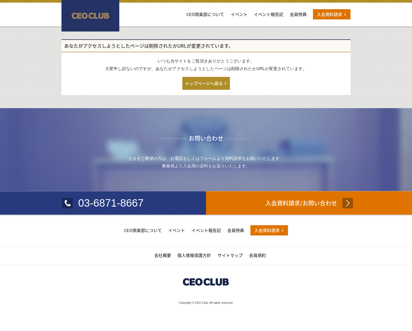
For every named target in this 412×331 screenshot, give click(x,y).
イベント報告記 (268, 14)
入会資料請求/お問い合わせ (301, 202)
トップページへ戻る (204, 83)
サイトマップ (230, 255)
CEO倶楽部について (205, 14)
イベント (239, 14)
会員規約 (257, 255)
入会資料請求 (329, 14)
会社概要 (162, 255)
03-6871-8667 (110, 203)
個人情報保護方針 (194, 255)
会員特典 (298, 14)
